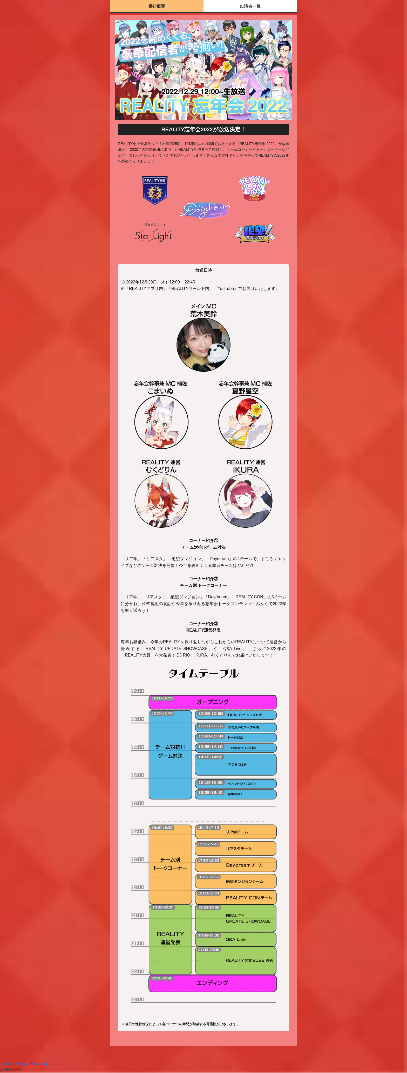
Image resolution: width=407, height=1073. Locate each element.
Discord (23, 1063)
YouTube (41, 1063)
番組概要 (156, 6)
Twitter (6, 1063)
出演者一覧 (250, 6)
